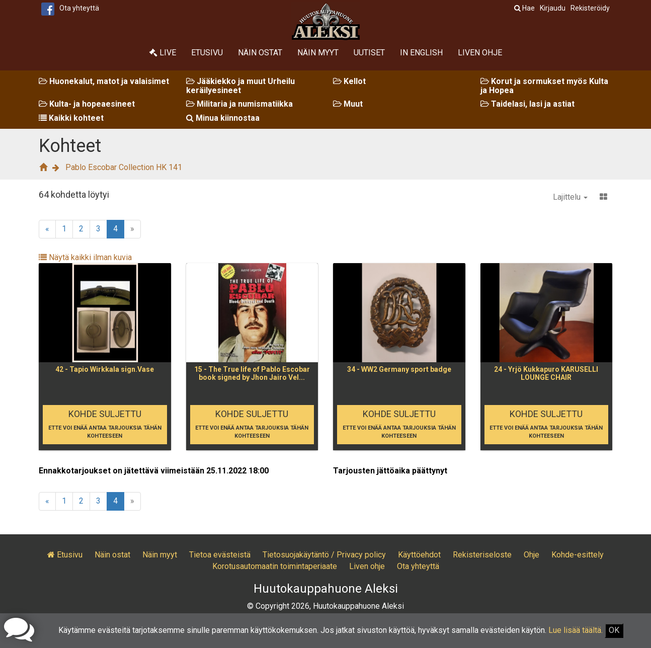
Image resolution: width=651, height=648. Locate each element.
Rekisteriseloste (482, 554)
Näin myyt (318, 52)
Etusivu (207, 52)
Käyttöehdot (419, 554)
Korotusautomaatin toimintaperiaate (274, 566)
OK (614, 630)
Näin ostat (260, 52)
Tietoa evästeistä (220, 554)
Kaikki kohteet (71, 118)
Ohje (531, 554)
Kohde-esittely (577, 554)
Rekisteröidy (590, 8)
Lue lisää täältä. (575, 630)
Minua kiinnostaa (223, 118)
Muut (348, 104)
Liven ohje (480, 52)
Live (162, 52)
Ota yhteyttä (79, 8)
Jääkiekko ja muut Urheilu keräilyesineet (240, 85)
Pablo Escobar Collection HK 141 (123, 167)
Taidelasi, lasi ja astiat (527, 104)
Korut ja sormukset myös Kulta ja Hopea (544, 85)
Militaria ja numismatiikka (239, 104)
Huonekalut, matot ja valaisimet (104, 81)
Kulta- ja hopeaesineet (87, 104)
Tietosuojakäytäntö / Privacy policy (324, 554)
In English (421, 52)
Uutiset (369, 52)
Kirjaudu (552, 8)
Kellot (349, 81)
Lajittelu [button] (570, 197)
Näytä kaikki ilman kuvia (85, 257)
